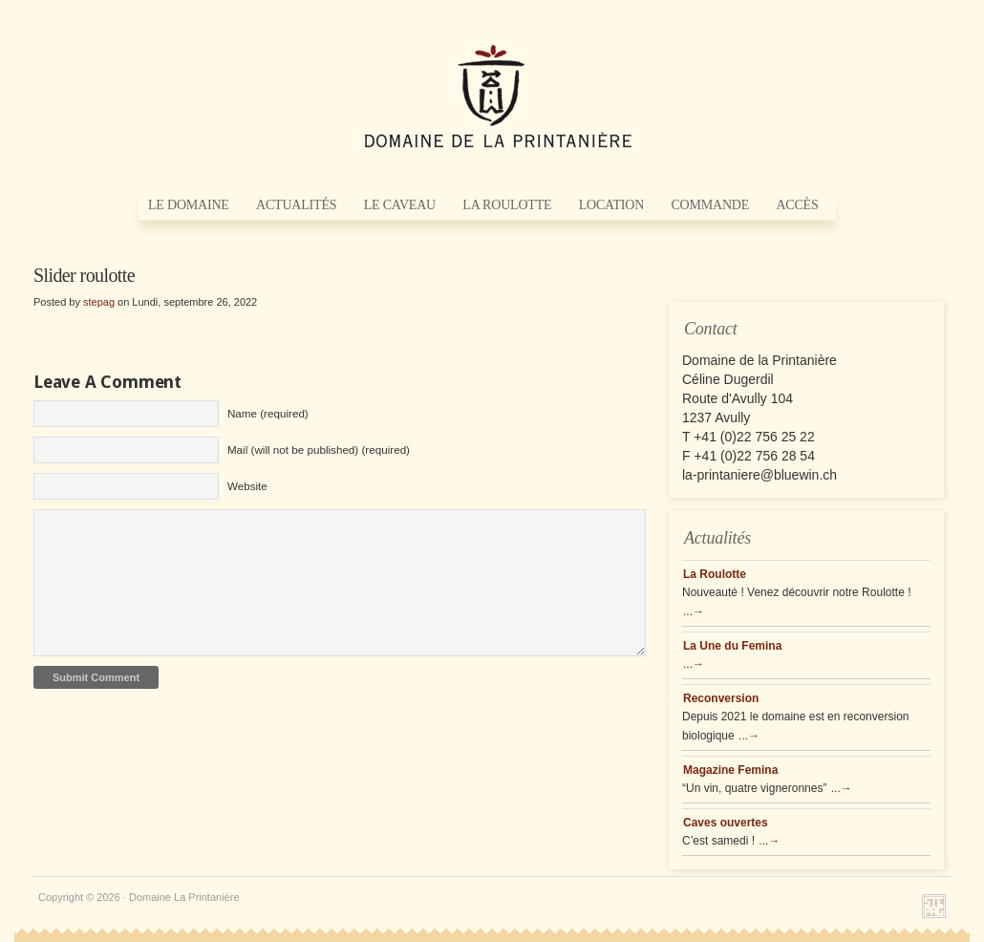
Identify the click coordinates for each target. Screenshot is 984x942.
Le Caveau (400, 205)
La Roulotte (506, 205)
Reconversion (721, 698)
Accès (797, 205)
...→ (693, 611)
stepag (99, 302)
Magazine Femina (730, 770)
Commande (710, 205)
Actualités (296, 205)
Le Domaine (188, 205)
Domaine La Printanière (492, 95)
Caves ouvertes (725, 822)
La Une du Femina (732, 646)
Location (611, 205)
